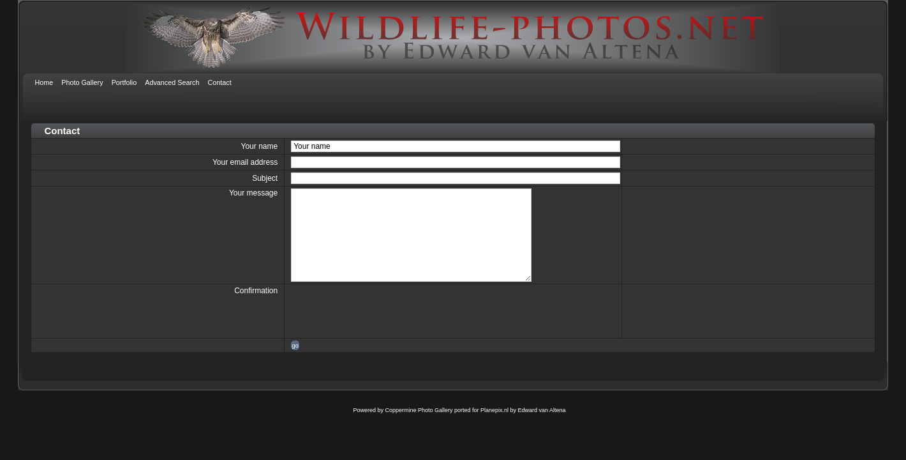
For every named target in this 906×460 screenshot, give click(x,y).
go (295, 345)
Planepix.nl (494, 410)
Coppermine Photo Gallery (418, 410)
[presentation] (388, 311)
